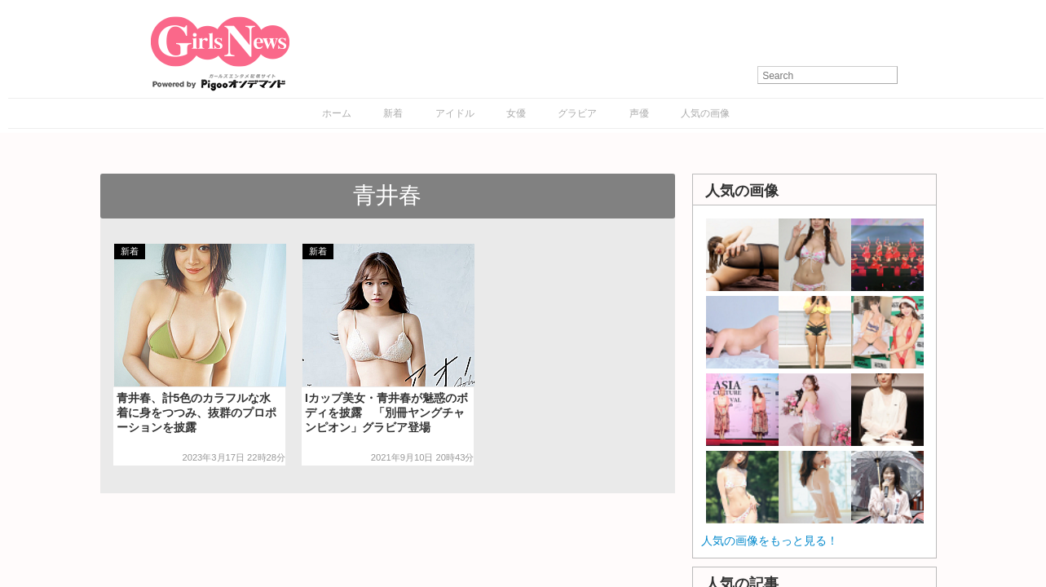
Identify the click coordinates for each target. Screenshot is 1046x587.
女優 (516, 113)
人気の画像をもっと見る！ (769, 540)
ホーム (336, 113)
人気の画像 (705, 113)
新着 (393, 113)
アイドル (454, 113)
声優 (639, 113)
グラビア (577, 113)
